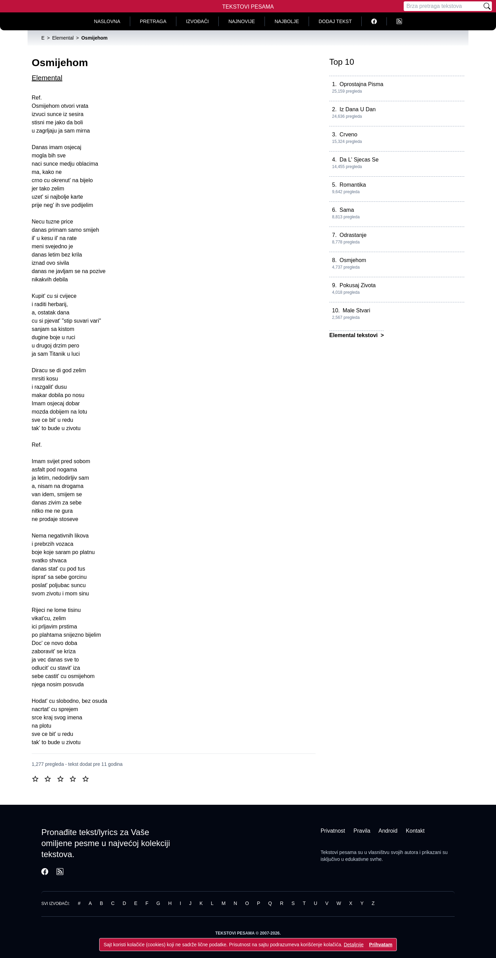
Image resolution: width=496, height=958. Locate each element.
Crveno (349, 134)
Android (388, 831)
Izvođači (197, 21)
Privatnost (333, 831)
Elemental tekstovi (354, 335)
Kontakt (415, 831)
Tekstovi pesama (338, 852)
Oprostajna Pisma (361, 84)
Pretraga (153, 21)
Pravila (361, 831)
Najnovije (241, 21)
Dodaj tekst (335, 21)
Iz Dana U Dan (358, 109)
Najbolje (287, 21)
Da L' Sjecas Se (359, 160)
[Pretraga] (443, 6)
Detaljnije (354, 944)
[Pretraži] (487, 6)
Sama (347, 210)
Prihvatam (381, 944)
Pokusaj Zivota (358, 285)
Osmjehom (353, 260)
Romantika (353, 185)
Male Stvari (356, 310)
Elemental (47, 78)
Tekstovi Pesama (248, 7)
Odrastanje (353, 235)
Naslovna (107, 21)
